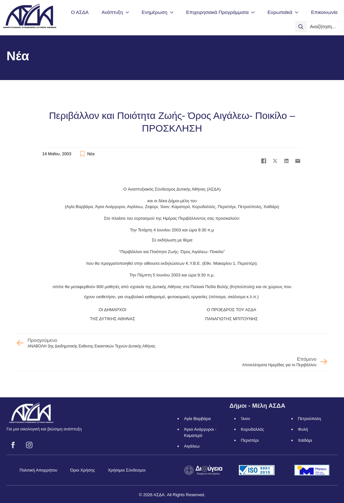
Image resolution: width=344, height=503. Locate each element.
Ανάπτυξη (112, 12)
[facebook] (12, 445)
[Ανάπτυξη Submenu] (129, 12)
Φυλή (303, 429)
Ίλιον (245, 418)
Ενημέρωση (154, 12)
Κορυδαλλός (252, 429)
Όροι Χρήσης (82, 470)
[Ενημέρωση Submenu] (173, 12)
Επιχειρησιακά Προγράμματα (217, 12)
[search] (300, 26)
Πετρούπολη (309, 418)
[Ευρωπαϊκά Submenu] (298, 12)
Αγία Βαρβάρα (197, 418)
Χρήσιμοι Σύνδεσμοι (126, 470)
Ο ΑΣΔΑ (80, 12)
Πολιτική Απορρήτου (38, 470)
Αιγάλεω (192, 446)
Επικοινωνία (324, 12)
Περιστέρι (250, 440)
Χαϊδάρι (305, 440)
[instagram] (29, 445)
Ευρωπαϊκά (279, 12)
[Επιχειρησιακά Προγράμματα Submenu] (255, 12)
